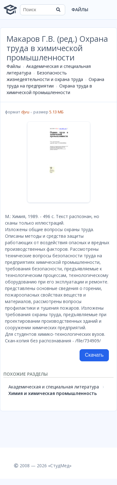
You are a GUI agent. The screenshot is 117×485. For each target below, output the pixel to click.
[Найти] (58, 9)
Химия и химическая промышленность (52, 393)
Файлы (79, 9)
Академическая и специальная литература (53, 387)
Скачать (94, 355)
